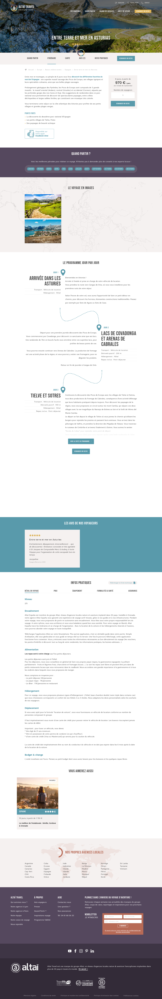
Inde (64, 863)
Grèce (46, 877)
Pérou (103, 871)
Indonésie (67, 866)
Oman (103, 866)
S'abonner (122, 926)
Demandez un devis (143, 11)
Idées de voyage (124, 11)
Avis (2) (82, 58)
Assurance (132, 591)
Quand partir (90, 11)
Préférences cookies (131, 996)
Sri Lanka (124, 863)
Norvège (104, 863)
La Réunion (86, 866)
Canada (28, 866)
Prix (55, 591)
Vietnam (123, 869)
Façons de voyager (106, 11)
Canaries (28, 869)
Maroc (84, 871)
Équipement (77, 591)
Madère (85, 869)
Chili (26, 874)
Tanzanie (123, 866)
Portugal (104, 874)
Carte (67, 58)
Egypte (47, 869)
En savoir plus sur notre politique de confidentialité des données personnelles (123, 931)
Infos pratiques (101, 58)
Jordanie (66, 877)
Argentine (29, 863)
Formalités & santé (105, 591)
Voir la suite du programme (80, 441)
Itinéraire (51, 58)
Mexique (85, 874)
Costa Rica (29, 877)
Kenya (84, 863)
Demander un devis (126, 58)
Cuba (46, 863)
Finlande (47, 874)
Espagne (47, 871)
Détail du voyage (32, 591)
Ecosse (47, 866)
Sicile (103, 877)
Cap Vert (28, 871)
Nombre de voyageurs (123, 90)
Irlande (66, 869)
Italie (65, 874)
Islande (66, 871)
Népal (84, 877)
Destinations (76, 11)
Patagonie (105, 869)
